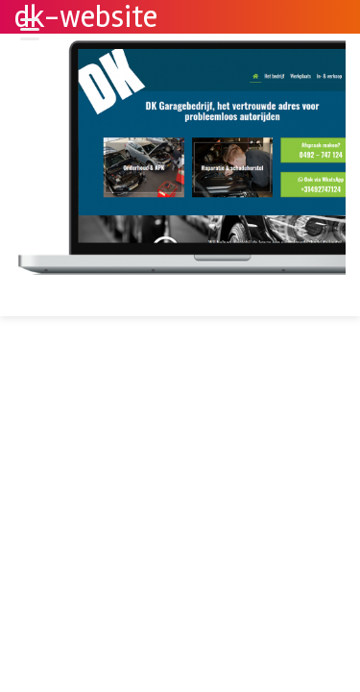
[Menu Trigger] (30, 29)
